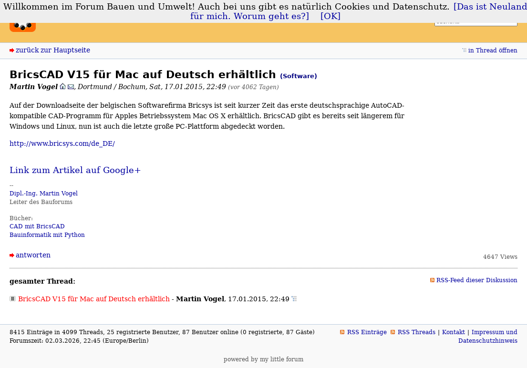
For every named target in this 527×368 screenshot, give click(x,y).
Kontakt (453, 332)
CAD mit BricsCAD (37, 226)
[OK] (330, 16)
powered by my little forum (263, 359)
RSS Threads (416, 332)
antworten (33, 255)
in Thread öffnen (492, 50)
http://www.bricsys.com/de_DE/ (62, 143)
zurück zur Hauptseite (53, 50)
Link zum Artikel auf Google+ (75, 170)
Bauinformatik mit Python (47, 235)
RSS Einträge (367, 332)
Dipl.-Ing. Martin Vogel (44, 193)
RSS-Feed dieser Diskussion (476, 280)
